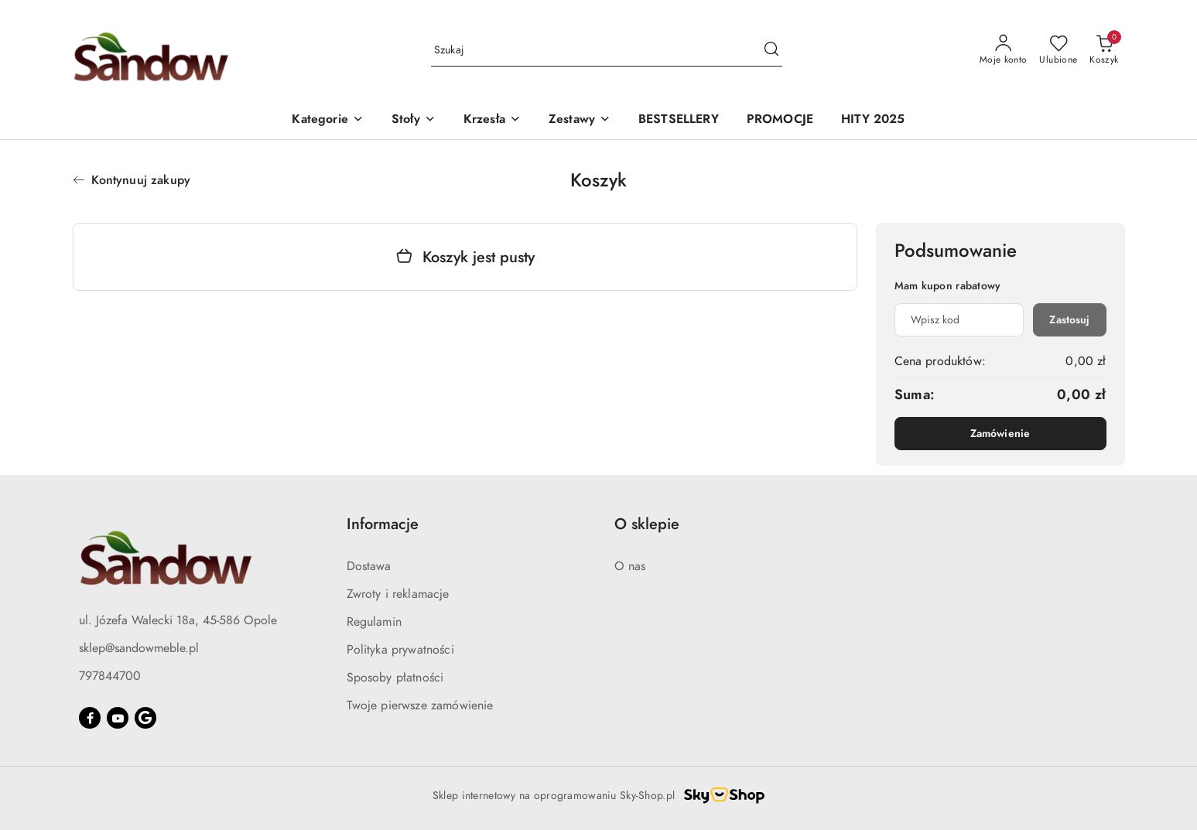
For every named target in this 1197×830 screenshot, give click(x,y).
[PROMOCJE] (779, 120)
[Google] (145, 718)
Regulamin (374, 621)
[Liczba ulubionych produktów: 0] (1058, 50)
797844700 (110, 676)
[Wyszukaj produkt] (606, 51)
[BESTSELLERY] (678, 120)
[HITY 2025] (873, 120)
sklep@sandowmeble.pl (139, 648)
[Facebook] (90, 718)
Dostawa (369, 566)
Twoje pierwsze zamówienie (420, 705)
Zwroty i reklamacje (398, 594)
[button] (327, 120)
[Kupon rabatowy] (959, 319)
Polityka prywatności (400, 649)
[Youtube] (117, 718)
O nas (630, 566)
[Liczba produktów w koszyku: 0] (1103, 50)
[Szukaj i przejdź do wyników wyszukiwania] (771, 50)
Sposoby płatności (395, 677)
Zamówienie (1000, 433)
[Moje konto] (1003, 50)
